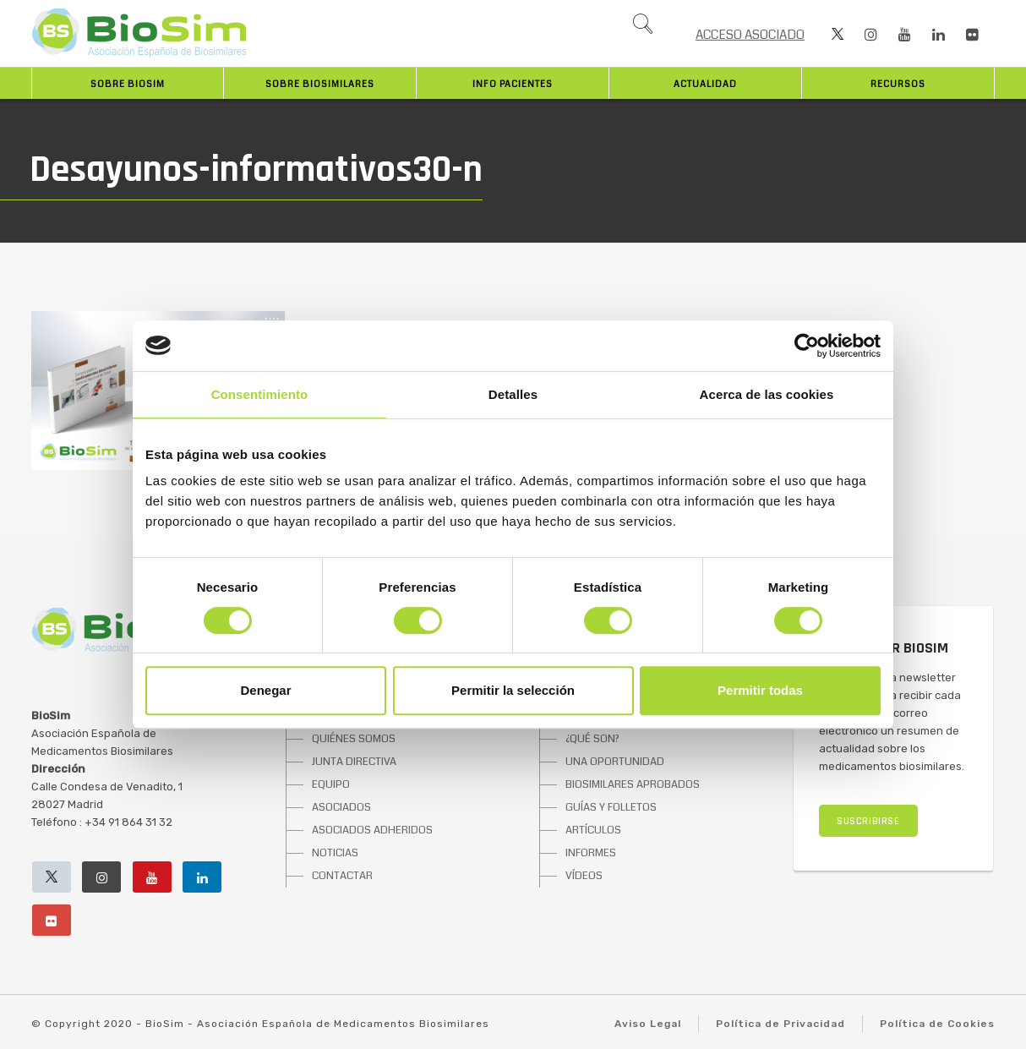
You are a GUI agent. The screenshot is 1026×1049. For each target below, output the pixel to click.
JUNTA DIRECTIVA (354, 761)
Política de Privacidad (780, 1024)
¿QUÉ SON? (592, 738)
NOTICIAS (335, 853)
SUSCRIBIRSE (868, 821)
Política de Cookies (937, 1024)
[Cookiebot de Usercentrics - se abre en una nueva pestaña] (807, 345)
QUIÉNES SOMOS (354, 738)
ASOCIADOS (341, 807)
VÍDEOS (584, 875)
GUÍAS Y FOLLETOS (611, 807)
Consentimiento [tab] (259, 394)
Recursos (897, 84)
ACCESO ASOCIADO (750, 34)
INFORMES (590, 853)
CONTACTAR (342, 875)
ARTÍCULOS (593, 830)
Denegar (265, 690)
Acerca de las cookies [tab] (767, 394)
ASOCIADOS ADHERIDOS (372, 830)
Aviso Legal (647, 1024)
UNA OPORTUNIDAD (614, 761)
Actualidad (705, 84)
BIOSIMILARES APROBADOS (632, 784)
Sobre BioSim (127, 84)
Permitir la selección (513, 690)
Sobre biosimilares (319, 84)
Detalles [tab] (513, 394)
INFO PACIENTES (512, 84)
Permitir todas (760, 690)
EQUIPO (331, 784)
